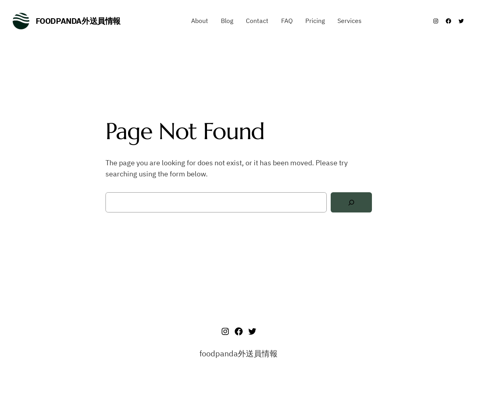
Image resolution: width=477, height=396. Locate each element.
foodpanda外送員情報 (78, 20)
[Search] (351, 202)
